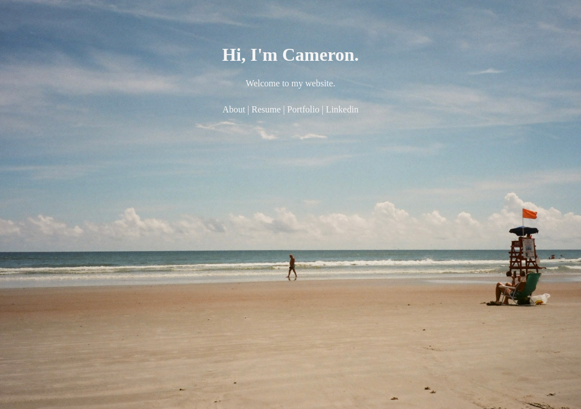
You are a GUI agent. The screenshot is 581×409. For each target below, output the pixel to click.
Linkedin (342, 109)
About (233, 109)
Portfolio (303, 109)
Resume (266, 109)
